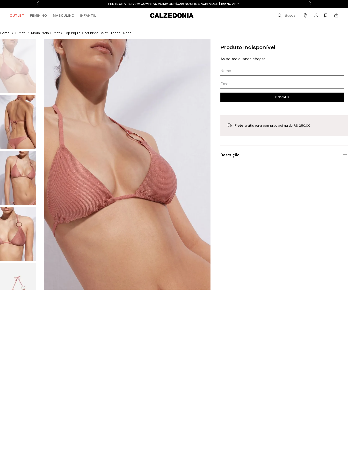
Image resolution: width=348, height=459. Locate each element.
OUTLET (17, 15)
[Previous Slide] (38, 3)
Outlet (20, 33)
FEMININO (38, 15)
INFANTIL (88, 15)
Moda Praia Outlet (45, 33)
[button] (287, 15)
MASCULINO (63, 15)
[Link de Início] (4, 33)
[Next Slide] (310, 3)
